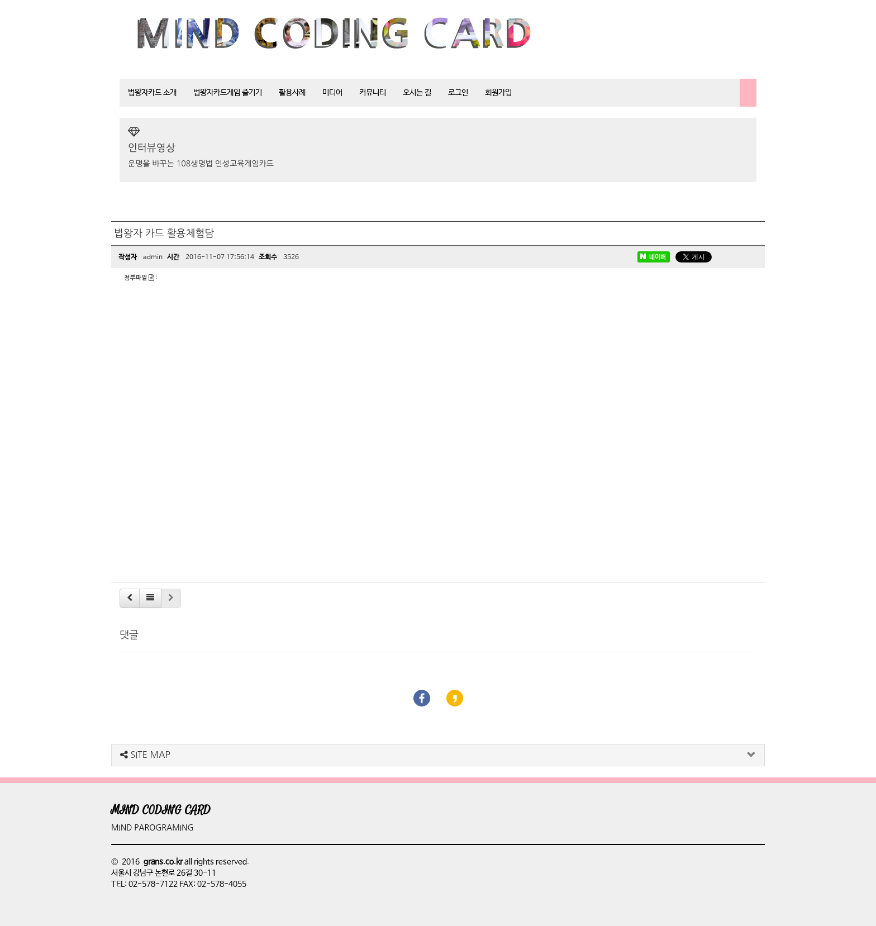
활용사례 (292, 92)
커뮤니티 (372, 92)
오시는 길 (417, 92)
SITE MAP (145, 754)
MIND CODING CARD (161, 810)
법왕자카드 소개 (152, 92)
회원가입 (498, 92)
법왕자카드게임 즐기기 (227, 92)
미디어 (332, 92)
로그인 (458, 92)
